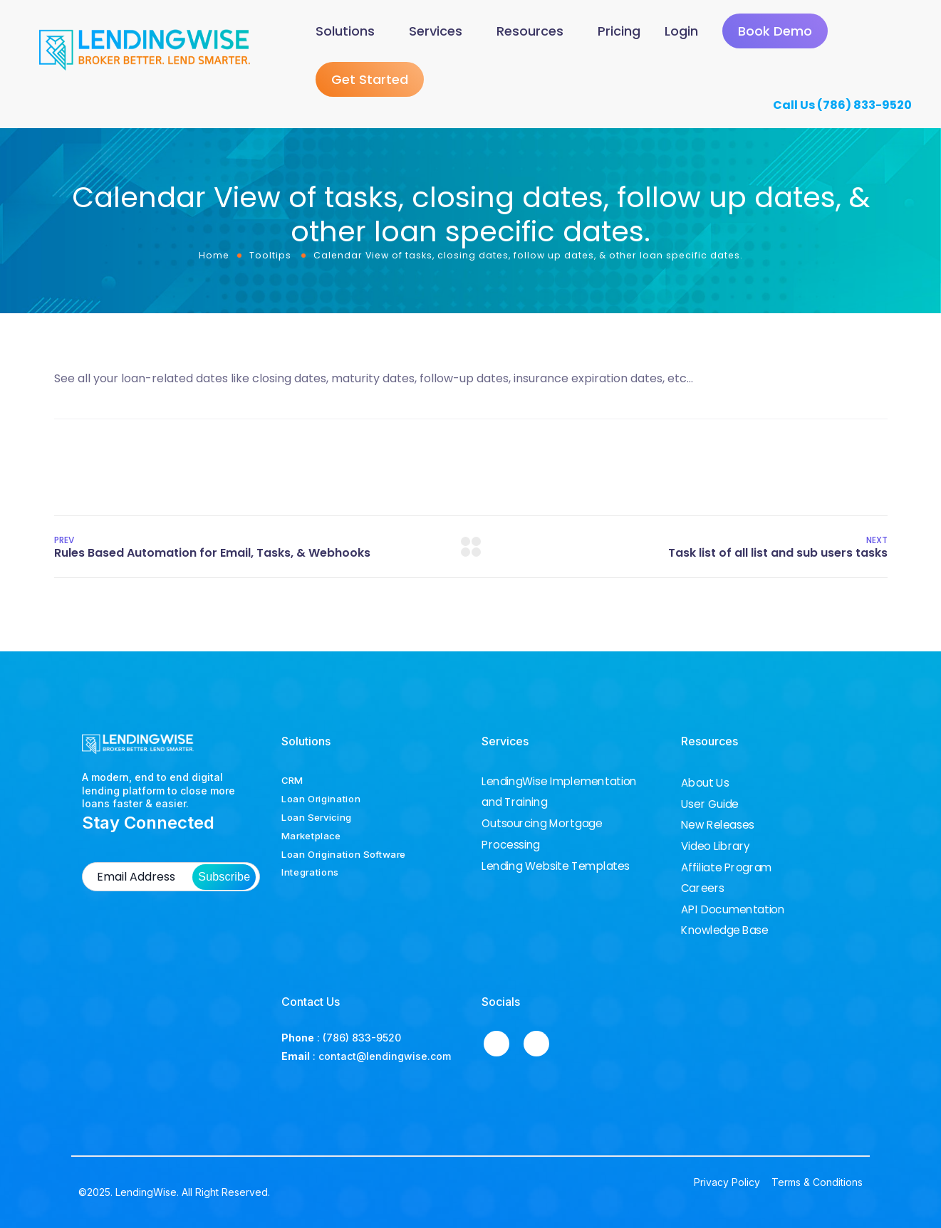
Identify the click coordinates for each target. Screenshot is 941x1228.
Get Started (369, 81)
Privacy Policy (727, 1183)
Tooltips (270, 257)
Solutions (345, 32)
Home (214, 257)
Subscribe (224, 877)
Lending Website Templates (556, 865)
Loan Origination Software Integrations (343, 863)
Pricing (619, 32)
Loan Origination (320, 798)
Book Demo (775, 32)
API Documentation (732, 910)
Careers (702, 888)
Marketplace (311, 835)
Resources (530, 32)
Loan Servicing (316, 817)
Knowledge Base (725, 930)
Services (435, 32)
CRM (292, 780)
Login (681, 32)
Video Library (715, 846)
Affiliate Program (726, 868)
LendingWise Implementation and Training (559, 792)
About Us (705, 783)
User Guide (710, 804)
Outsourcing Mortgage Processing (542, 834)
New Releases (717, 825)
